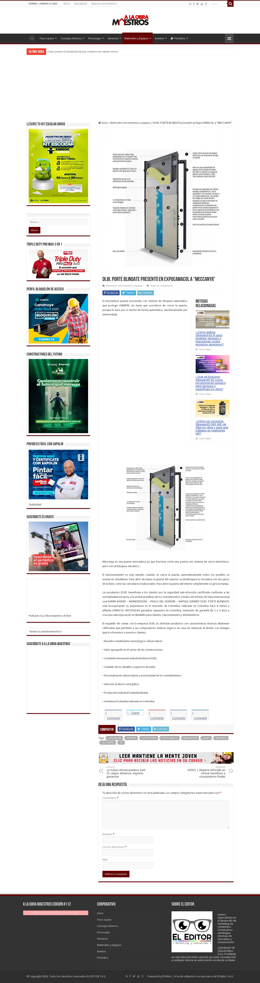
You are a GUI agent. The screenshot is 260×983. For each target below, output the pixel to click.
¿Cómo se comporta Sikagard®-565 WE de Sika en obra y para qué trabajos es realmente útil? (212, 427)
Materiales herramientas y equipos (130, 122)
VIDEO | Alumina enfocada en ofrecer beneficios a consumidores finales (204, 772)
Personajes (94, 38)
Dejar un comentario (162, 285)
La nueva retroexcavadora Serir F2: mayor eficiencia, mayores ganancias (128, 772)
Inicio (67, 3)
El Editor (167, 976)
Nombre (108, 834)
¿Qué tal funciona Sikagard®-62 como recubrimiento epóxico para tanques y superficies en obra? (211, 383)
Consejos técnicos (71, 38)
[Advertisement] (130, 85)
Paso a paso (47, 38)
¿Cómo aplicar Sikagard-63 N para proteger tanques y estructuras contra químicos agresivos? (210, 338)
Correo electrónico (114, 846)
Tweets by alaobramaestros (45, 631)
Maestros (221, 738)
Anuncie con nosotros (103, 3)
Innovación (191, 738)
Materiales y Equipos (136, 38)
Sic (121, 742)
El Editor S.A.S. (225, 976)
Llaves (206, 738)
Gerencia (113, 38)
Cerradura (114, 738)
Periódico (178, 38)
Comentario (110, 798)
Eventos (159, 38)
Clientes (131, 738)
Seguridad (108, 742)
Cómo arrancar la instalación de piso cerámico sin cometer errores (83, 51)
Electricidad (149, 738)
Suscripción (80, 3)
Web (105, 859)
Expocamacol (170, 738)
